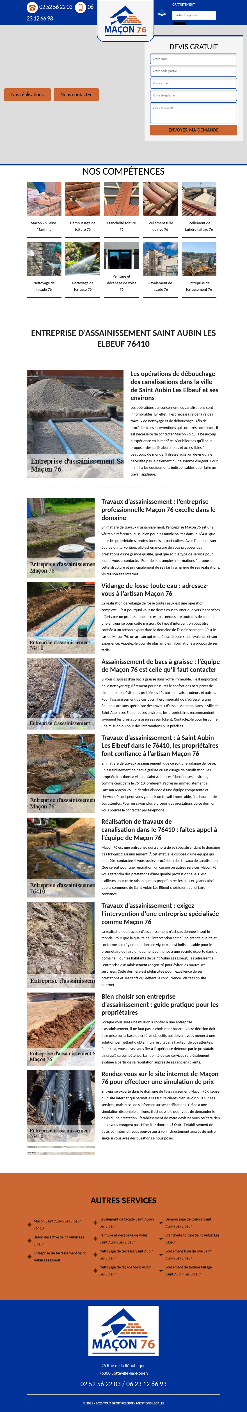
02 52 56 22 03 (49, 7)
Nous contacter (76, 94)
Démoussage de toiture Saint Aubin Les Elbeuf (188, 1223)
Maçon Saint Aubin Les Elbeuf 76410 (57, 1225)
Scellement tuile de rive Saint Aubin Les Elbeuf (188, 1255)
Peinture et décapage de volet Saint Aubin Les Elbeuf (123, 1239)
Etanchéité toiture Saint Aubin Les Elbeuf (192, 1239)
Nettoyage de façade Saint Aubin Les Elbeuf (125, 1271)
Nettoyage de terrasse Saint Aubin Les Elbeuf (127, 1255)
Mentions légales (150, 1403)
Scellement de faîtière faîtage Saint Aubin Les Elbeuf (188, 1271)
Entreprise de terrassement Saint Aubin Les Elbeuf (60, 1257)
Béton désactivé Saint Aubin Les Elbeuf (59, 1241)
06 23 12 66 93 (146, 1384)
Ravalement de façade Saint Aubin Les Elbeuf (127, 1223)
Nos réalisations (27, 94)
